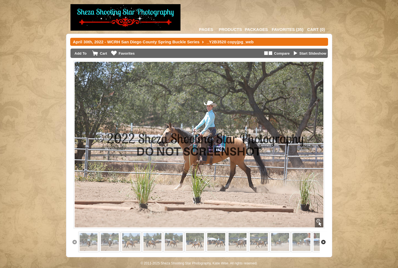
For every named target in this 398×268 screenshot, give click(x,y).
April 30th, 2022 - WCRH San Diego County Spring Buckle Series (136, 41)
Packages (256, 29)
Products (230, 29)
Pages (206, 29)
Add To (81, 53)
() (287, 29)
